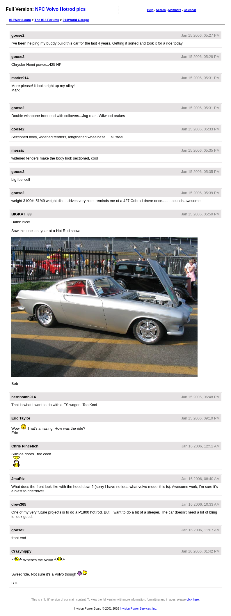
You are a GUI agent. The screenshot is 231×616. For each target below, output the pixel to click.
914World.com (20, 20)
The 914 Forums (47, 20)
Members (174, 10)
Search (161, 10)
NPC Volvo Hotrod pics (60, 9)
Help (150, 10)
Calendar (190, 10)
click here (192, 599)
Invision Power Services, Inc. (138, 608)
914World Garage (76, 20)
